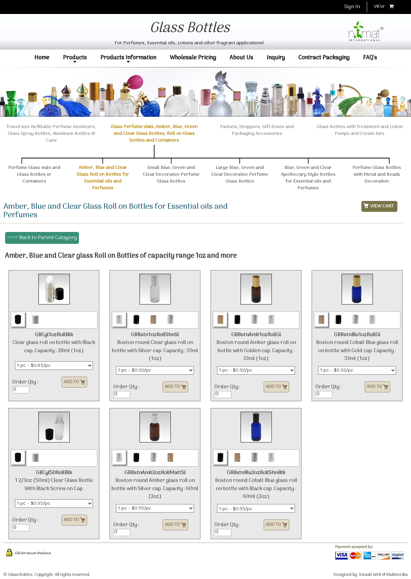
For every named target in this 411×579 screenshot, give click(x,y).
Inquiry (276, 57)
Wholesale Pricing (193, 57)
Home (41, 57)
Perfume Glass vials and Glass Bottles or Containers (34, 174)
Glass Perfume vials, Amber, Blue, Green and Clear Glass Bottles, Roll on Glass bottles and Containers (154, 133)
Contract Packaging (323, 57)
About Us (241, 57)
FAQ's (370, 57)
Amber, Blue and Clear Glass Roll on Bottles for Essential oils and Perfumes (103, 178)
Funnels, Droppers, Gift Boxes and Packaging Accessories (257, 133)
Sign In (352, 6)
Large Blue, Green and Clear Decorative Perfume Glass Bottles (239, 174)
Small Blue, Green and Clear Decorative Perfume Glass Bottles (171, 174)
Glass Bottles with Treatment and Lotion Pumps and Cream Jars (360, 133)
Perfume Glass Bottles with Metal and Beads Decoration (376, 174)
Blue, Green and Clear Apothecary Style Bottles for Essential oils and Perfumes (308, 178)
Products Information (128, 59)
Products (75, 59)
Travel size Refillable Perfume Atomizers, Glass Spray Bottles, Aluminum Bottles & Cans (51, 137)
